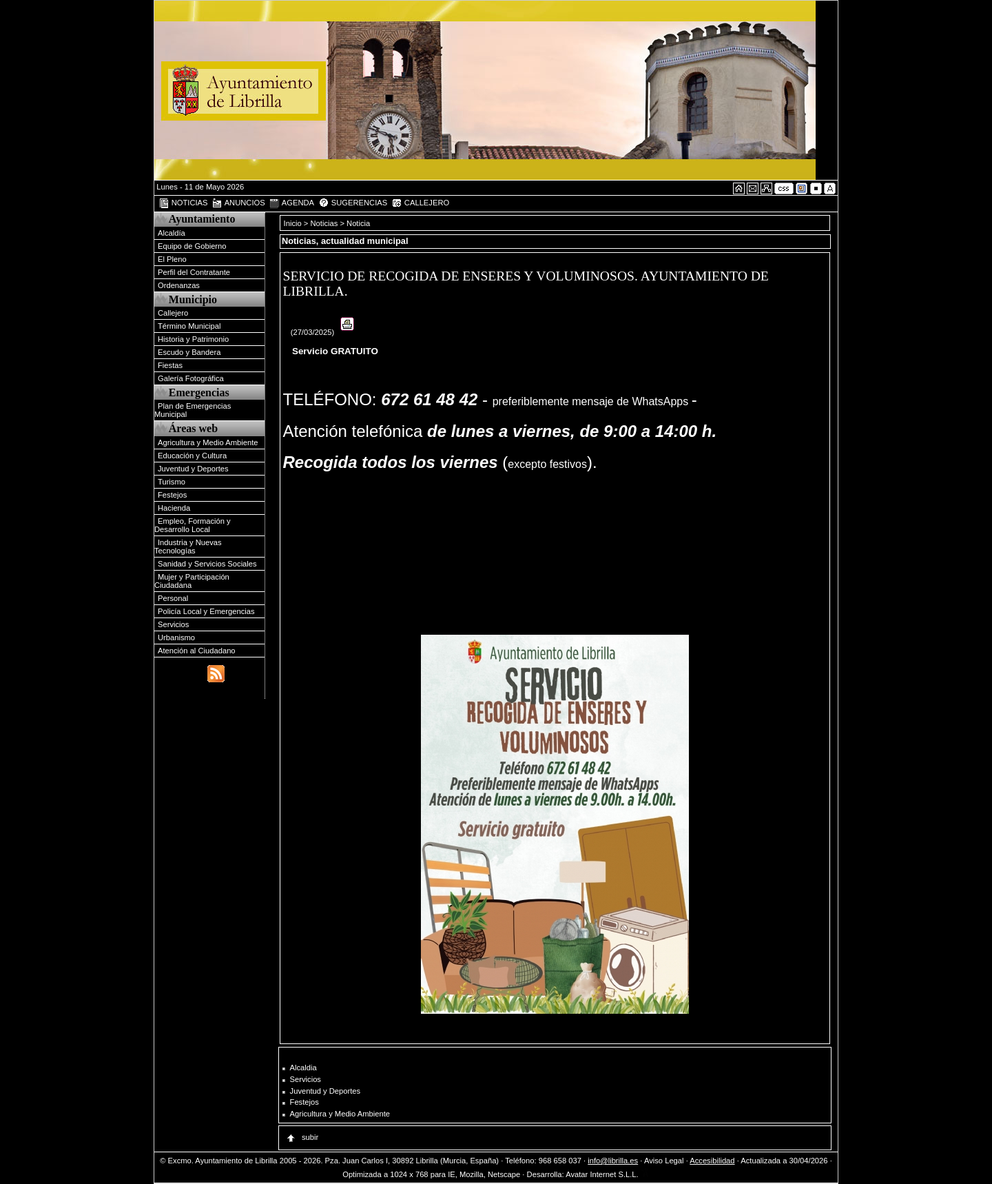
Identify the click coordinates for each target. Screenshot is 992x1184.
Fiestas (170, 365)
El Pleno (172, 259)
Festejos (172, 495)
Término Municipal (189, 326)
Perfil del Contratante (194, 272)
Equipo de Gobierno (192, 246)
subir (301, 1137)
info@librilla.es (613, 1160)
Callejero (173, 313)
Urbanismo (176, 637)
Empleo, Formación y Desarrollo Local (192, 525)
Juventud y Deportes (193, 469)
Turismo (171, 482)
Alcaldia (303, 1067)
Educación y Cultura (192, 455)
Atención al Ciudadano (197, 650)
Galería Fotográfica (191, 378)
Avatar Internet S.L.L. (608, 1174)
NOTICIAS (183, 203)
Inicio (294, 223)
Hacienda (174, 508)
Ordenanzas (179, 285)
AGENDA (291, 203)
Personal (173, 598)
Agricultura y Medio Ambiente (208, 442)
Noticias (324, 223)
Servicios (173, 624)
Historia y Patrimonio (193, 339)
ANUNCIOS (238, 203)
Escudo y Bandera (189, 352)
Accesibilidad (712, 1160)
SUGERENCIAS (353, 203)
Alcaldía (171, 233)
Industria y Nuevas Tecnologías (188, 546)
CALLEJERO (420, 203)
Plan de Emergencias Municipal (192, 410)
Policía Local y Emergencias (206, 611)
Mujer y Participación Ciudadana (191, 581)
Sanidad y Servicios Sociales (207, 564)
